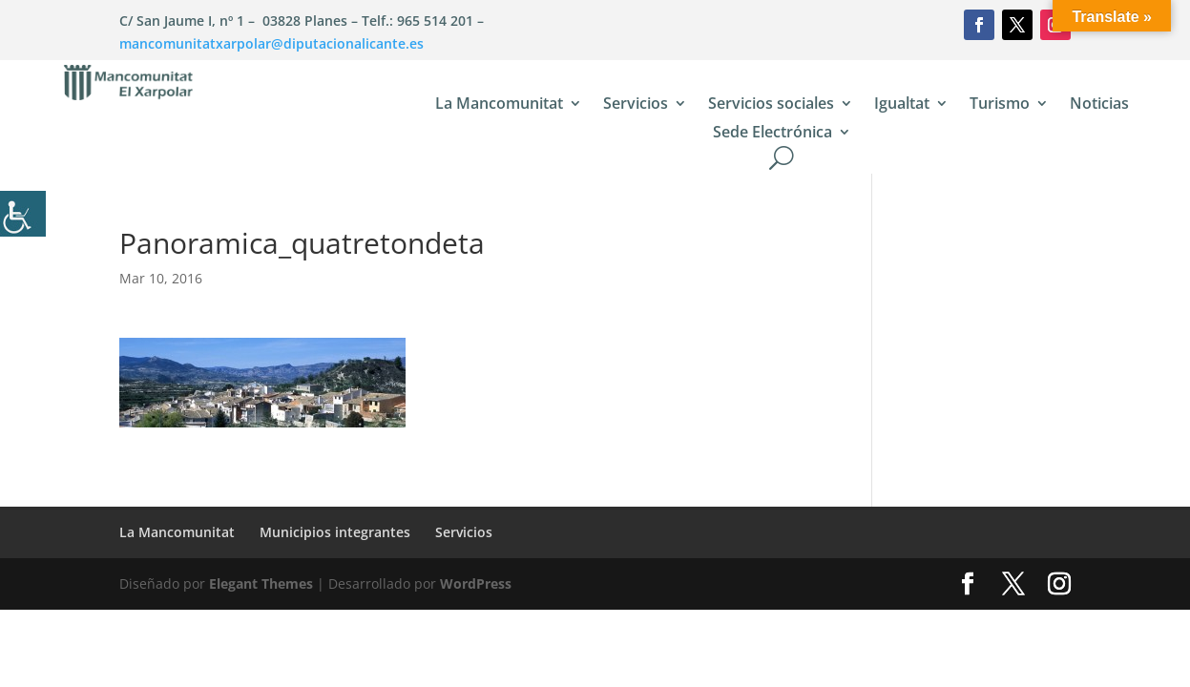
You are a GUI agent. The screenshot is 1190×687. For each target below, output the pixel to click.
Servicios (635, 105)
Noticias (1099, 105)
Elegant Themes (261, 583)
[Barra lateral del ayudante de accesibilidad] (23, 214)
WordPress (475, 583)
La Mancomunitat (499, 105)
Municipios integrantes (335, 532)
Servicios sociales (771, 105)
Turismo (1000, 105)
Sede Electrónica (772, 133)
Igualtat (901, 105)
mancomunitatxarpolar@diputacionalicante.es (271, 43)
